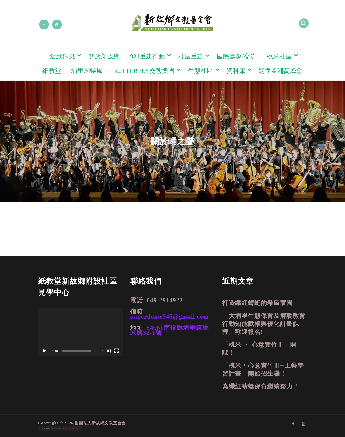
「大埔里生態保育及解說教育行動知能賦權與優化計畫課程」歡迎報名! (264, 324)
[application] (80, 332)
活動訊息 (62, 56)
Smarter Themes (67, 428)
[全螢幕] (116, 350)
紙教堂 (51, 70)
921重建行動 (147, 56)
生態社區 (200, 70)
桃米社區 (279, 56)
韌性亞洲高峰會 (281, 70)
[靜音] (108, 350)
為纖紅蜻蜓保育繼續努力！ (260, 386)
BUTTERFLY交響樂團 (144, 70)
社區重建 (191, 56)
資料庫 (236, 70)
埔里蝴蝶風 (87, 70)
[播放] (44, 350)
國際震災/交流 (237, 56)
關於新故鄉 (104, 56)
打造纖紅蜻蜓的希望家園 (257, 303)
